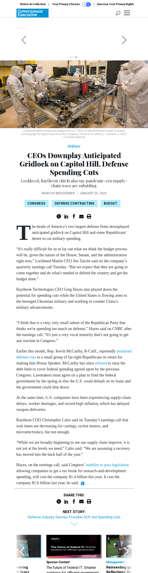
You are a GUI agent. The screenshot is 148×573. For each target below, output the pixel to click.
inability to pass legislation (107, 447)
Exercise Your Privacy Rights (115, 4)
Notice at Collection (33, 4)
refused (101, 346)
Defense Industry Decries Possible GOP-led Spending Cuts (74, 500)
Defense (74, 128)
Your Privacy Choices (71, 4)
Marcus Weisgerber (58, 176)
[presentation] (22, 539)
